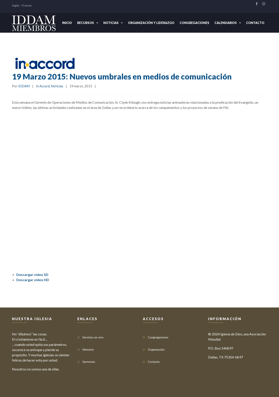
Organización (156, 349)
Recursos (85, 23)
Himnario (88, 349)
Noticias (111, 23)
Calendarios (225, 23)
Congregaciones (194, 23)
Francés (27, 5)
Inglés (15, 5)
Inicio (67, 23)
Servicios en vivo (93, 337)
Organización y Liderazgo (151, 23)
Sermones (88, 361)
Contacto (255, 23)
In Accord (43, 86)
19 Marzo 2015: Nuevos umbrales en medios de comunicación (122, 76)
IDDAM (24, 86)
